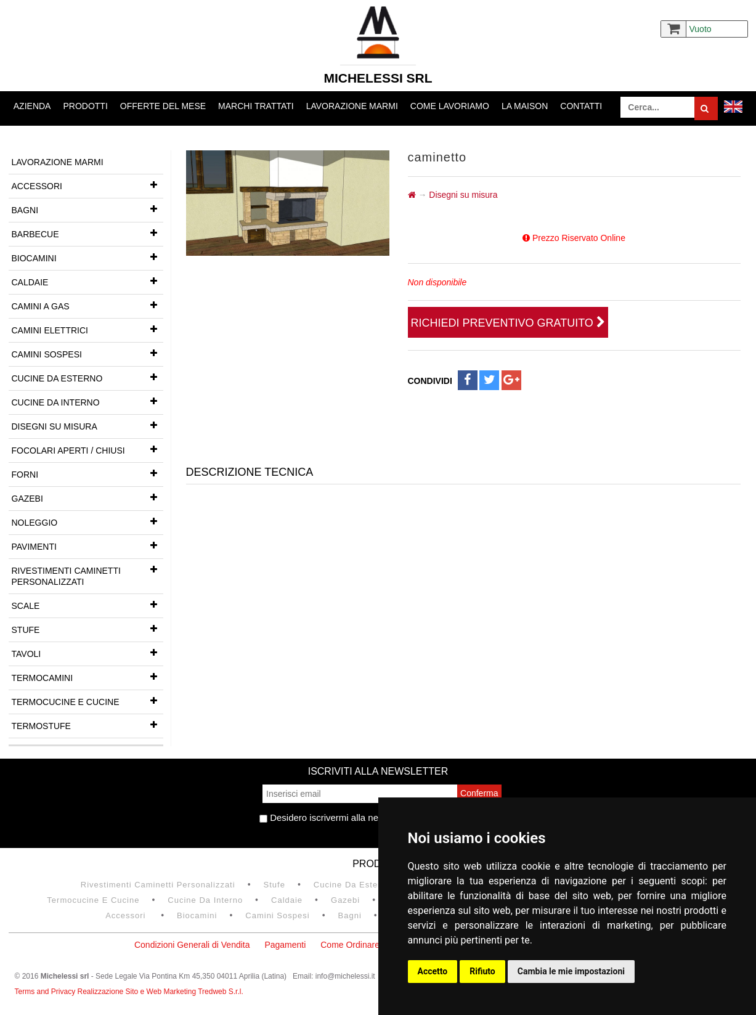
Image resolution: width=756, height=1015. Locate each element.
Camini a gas (87, 305)
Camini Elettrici (87, 329)
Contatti (581, 106)
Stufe (87, 628)
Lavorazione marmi (352, 106)
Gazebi (87, 497)
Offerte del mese (163, 106)
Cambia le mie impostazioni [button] (571, 971)
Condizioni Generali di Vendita (192, 945)
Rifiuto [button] (482, 971)
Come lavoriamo (449, 106)
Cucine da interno (87, 401)
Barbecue (87, 232)
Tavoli (87, 652)
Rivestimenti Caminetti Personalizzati (87, 573)
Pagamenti (285, 945)
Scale (87, 604)
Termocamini (87, 676)
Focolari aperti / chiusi (87, 449)
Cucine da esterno (87, 377)
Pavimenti (87, 545)
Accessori (87, 184)
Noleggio (87, 521)
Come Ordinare (350, 945)
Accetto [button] (433, 971)
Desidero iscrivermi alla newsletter (334, 817)
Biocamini (87, 257)
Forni (87, 473)
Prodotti (85, 106)
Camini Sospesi (87, 353)
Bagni (87, 208)
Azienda (32, 106)
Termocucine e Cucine (87, 700)
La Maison (525, 106)
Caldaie (87, 281)
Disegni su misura (87, 425)
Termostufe (87, 724)
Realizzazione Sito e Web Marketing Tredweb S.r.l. (160, 991)
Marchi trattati (256, 106)
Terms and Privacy (46, 991)
